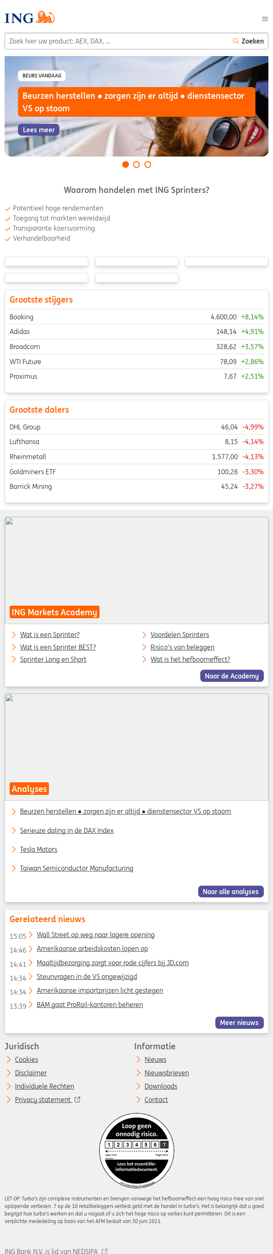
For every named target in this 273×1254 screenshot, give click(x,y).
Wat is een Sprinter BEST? (58, 647)
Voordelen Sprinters (180, 635)
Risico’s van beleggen (182, 647)
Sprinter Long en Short (53, 659)
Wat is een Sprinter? (49, 635)
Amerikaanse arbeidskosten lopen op (78, 950)
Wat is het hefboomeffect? (190, 659)
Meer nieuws (239, 1022)
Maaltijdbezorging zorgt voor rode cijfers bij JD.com (99, 964)
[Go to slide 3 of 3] (147, 164)
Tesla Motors (38, 849)
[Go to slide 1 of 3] (125, 164)
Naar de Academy (232, 675)
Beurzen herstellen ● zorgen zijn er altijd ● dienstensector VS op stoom (125, 811)
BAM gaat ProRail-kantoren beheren (76, 1006)
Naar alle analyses (231, 891)
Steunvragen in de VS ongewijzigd (73, 978)
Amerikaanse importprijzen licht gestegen (86, 992)
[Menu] (265, 18)
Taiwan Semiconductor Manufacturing (76, 868)
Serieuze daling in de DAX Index (67, 830)
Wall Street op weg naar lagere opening (81, 936)
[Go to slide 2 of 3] (136, 164)
